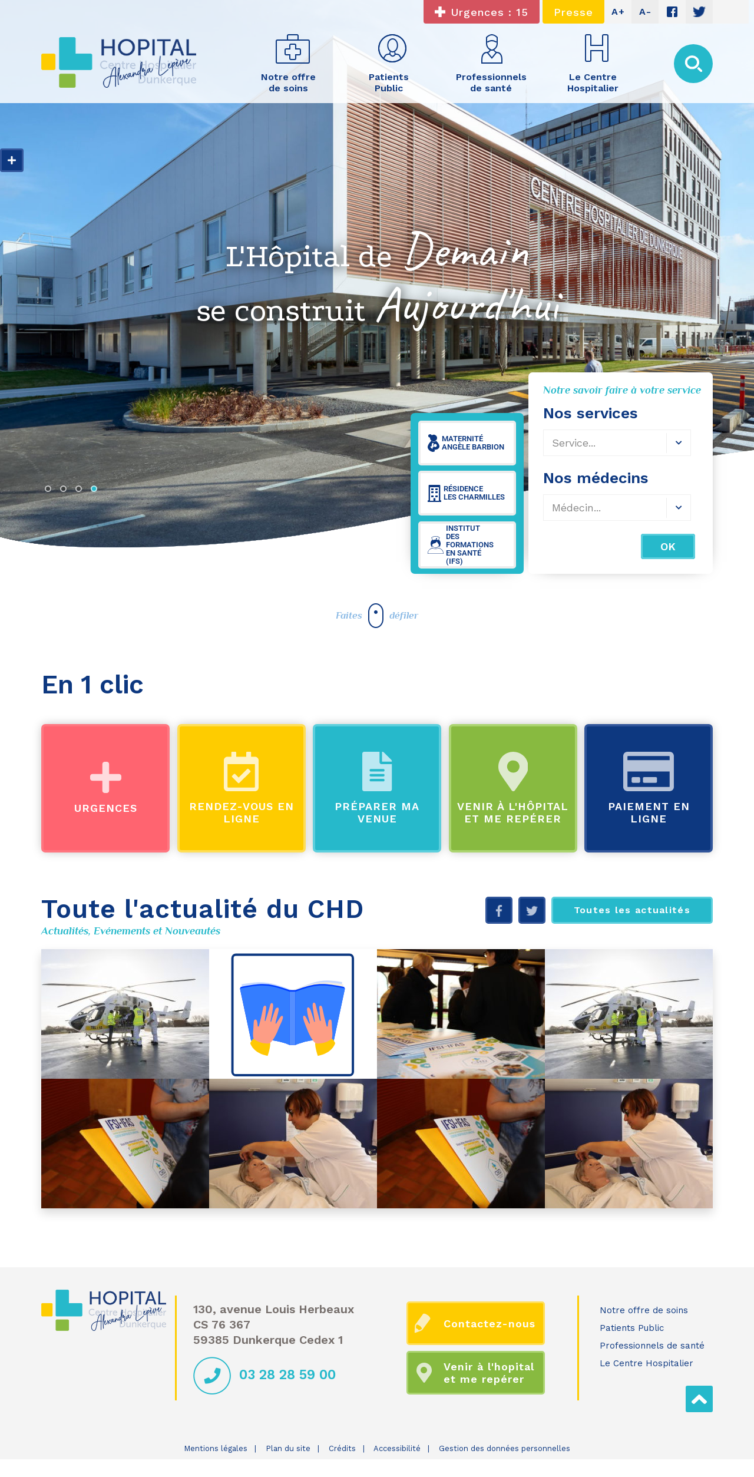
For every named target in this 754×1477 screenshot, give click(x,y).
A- (645, 11)
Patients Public (632, 1328)
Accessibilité (397, 1448)
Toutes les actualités (632, 910)
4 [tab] (96, 491)
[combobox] (617, 442)
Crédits (342, 1448)
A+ (618, 11)
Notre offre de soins (644, 1310)
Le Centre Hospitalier (646, 1363)
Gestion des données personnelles (504, 1448)
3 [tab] (81, 491)
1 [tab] (51, 491)
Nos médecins (596, 478)
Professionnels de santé (652, 1345)
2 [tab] (66, 491)
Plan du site (288, 1448)
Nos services (590, 413)
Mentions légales (215, 1448)
